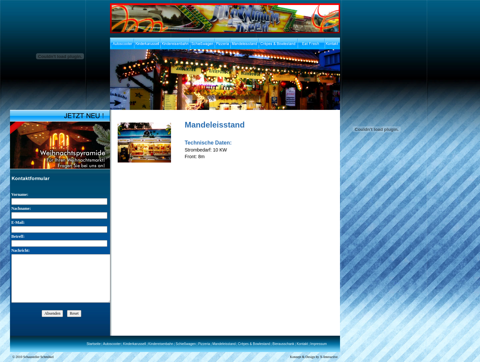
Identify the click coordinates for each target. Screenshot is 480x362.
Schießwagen (186, 344)
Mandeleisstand (224, 344)
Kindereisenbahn (160, 344)
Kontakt (302, 344)
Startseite (94, 344)
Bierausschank (283, 344)
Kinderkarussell (134, 344)
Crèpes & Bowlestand (254, 344)
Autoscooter (112, 344)
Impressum (318, 344)
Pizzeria (204, 344)
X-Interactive (329, 357)
